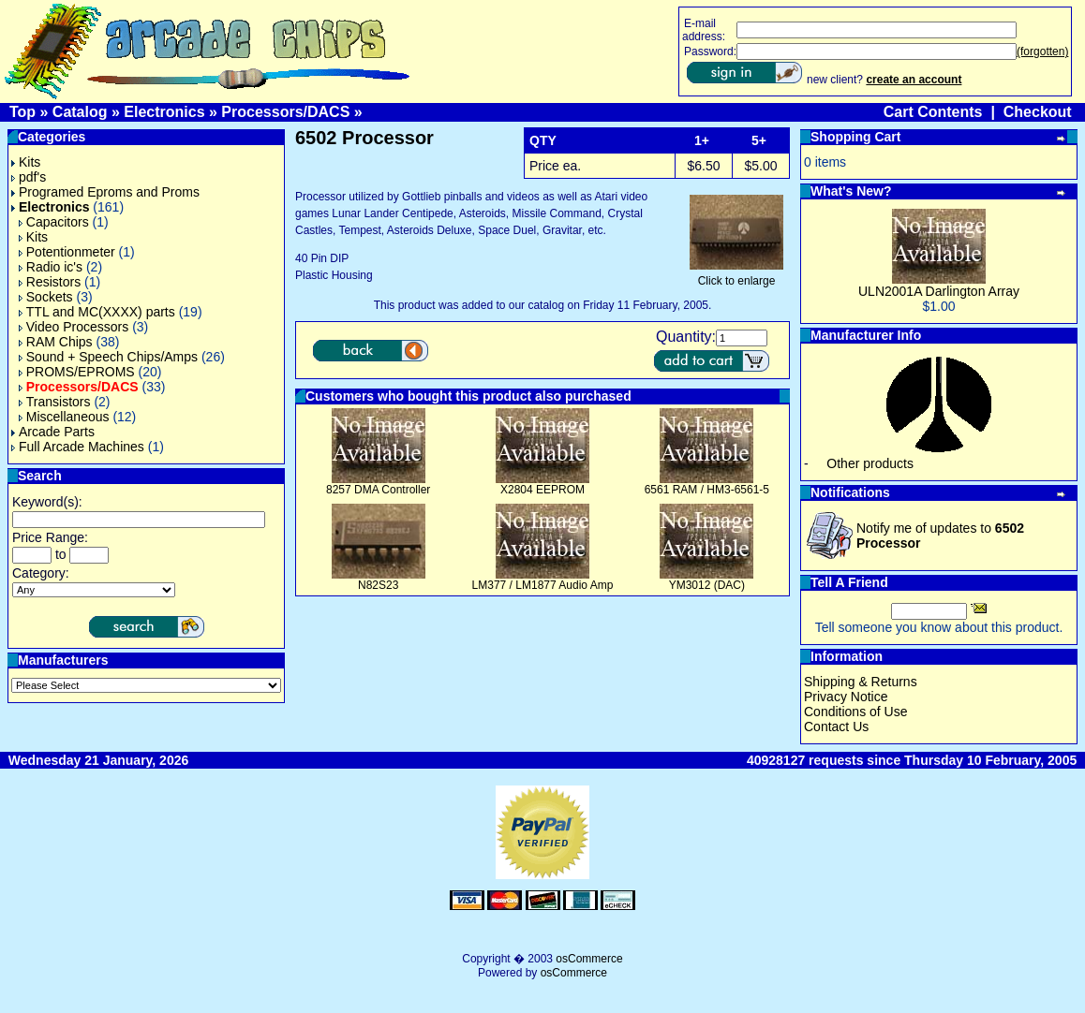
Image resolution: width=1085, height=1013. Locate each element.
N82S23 (378, 585)
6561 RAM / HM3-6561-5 (707, 489)
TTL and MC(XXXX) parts (97, 311)
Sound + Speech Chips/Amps (108, 356)
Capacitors (54, 221)
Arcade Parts (53, 431)
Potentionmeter (67, 251)
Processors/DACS (285, 112)
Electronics (164, 112)
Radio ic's (50, 266)
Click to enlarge (736, 275)
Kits (25, 161)
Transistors (55, 401)
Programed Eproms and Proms (105, 191)
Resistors (50, 281)
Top (22, 112)
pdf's (28, 176)
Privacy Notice (845, 696)
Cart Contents (933, 112)
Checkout (1037, 112)
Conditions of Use (856, 711)
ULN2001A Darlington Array (938, 291)
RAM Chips (56, 341)
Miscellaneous (64, 416)
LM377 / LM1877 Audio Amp (543, 585)
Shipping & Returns (860, 681)
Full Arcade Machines (77, 446)
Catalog (80, 112)
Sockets (46, 296)
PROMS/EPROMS (77, 371)
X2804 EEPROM (542, 489)
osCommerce (589, 958)
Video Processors (73, 326)
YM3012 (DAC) (707, 585)
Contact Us (836, 726)
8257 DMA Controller (378, 489)
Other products (870, 463)
